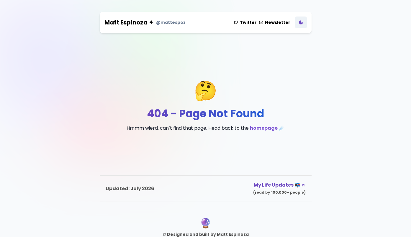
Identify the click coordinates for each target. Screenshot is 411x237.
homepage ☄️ (267, 128)
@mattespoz (171, 22)
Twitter (245, 22)
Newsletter (274, 22)
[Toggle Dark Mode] (301, 22)
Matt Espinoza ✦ (129, 22)
